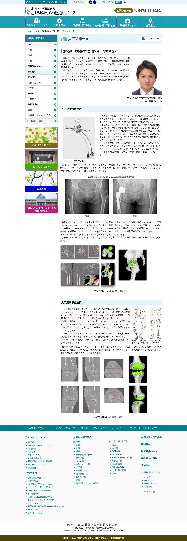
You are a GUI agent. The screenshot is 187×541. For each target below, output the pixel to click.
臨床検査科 (117, 454)
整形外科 (56, 31)
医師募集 (145, 444)
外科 (30, 55)
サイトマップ (35, 2)
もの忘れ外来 (34, 494)
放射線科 (116, 451)
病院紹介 (32, 442)
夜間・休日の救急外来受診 (40, 497)
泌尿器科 (32, 99)
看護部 (115, 445)
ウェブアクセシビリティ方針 (144, 428)
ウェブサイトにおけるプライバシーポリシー (102, 428)
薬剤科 (115, 448)
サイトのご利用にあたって (62, 428)
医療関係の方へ (149, 451)
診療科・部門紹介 (42, 31)
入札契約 (32, 452)
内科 (30, 50)
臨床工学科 (117, 461)
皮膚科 (31, 93)
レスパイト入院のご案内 (39, 487)
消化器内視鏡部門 (120, 467)
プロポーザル (34, 455)
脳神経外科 (33, 104)
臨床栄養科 (117, 464)
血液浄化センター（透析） (40, 115)
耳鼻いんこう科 (35, 83)
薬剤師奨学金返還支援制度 (40, 461)
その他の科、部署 (35, 121)
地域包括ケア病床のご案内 (40, 484)
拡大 (125, 2)
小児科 (31, 88)
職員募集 (32, 449)
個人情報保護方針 (35, 428)
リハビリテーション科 (122, 458)
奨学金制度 (39, 458)
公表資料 (32, 468)
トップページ (148, 492)
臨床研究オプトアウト (38, 464)
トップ (28, 31)
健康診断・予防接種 (151, 437)
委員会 (115, 473)
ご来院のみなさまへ (37, 478)
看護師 (31, 458)
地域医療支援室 (119, 470)
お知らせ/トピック (150, 472)
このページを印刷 (152, 39)
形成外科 (32, 77)
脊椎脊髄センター (36, 66)
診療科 (30, 44)
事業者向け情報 (149, 458)
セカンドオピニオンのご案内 (41, 500)
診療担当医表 (34, 481)
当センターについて (35, 437)
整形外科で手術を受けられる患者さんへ (46, 506)
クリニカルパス (35, 503)
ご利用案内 (31, 473)
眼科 (30, 61)
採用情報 (148, 487)
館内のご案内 (34, 509)
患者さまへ (149, 480)
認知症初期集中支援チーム (40, 490)
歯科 (30, 110)
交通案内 (145, 465)
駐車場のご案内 (35, 513)
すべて (147, 477)
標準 (118, 2)
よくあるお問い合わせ (55, 2)
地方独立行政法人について (40, 445)
